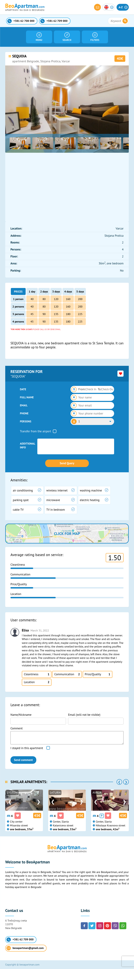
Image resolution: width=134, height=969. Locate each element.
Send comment (23, 760)
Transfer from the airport (35, 431)
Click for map (67, 533)
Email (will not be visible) (84, 715)
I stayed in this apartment (26, 748)
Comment (16, 728)
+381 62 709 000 (20, 939)
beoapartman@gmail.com (25, 948)
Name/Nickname (20, 715)
